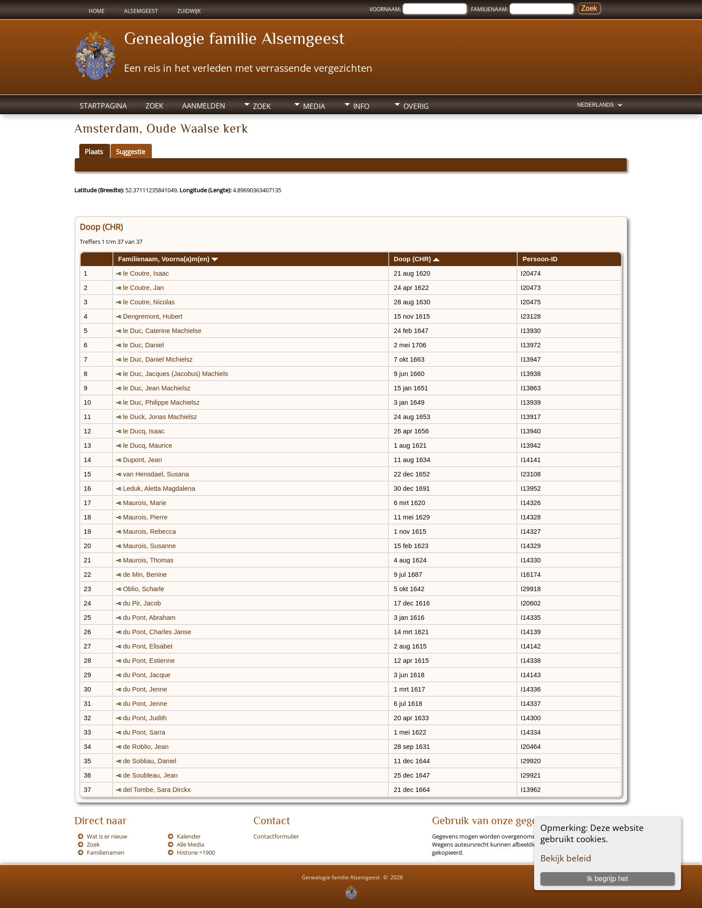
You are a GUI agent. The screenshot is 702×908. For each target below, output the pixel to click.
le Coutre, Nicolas (149, 302)
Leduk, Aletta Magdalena (159, 488)
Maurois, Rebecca (149, 531)
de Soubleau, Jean (150, 775)
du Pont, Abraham (149, 617)
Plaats (94, 151)
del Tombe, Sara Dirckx (157, 789)
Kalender (189, 836)
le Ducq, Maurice (147, 445)
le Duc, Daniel (143, 345)
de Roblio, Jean (146, 746)
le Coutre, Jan (143, 287)
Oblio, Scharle (143, 588)
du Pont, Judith (145, 718)
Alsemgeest (141, 11)
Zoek (154, 106)
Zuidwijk (189, 11)
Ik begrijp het (607, 878)
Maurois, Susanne (149, 545)
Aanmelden (203, 106)
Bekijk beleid (565, 858)
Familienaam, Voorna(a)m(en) (168, 259)
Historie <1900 (196, 852)
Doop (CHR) (417, 259)
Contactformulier (276, 836)
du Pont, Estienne (149, 660)
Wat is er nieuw (107, 836)
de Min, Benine (145, 574)
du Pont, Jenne (145, 689)
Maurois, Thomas (148, 560)
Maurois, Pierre (145, 517)
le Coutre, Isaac (146, 273)
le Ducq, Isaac (144, 431)
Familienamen (105, 852)
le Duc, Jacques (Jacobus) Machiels (175, 373)
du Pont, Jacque (147, 675)
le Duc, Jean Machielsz (157, 388)
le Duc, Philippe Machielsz (161, 402)
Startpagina (103, 106)
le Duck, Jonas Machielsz (160, 416)
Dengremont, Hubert (153, 316)
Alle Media (190, 844)
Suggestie (130, 151)
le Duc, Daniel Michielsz (158, 359)
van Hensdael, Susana (156, 474)
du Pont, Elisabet (148, 646)
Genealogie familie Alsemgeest (234, 38)
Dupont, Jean (142, 459)
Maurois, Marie (145, 502)
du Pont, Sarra (144, 732)
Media (314, 106)
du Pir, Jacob (142, 603)
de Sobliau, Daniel (149, 761)
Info (361, 106)
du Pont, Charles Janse (157, 632)
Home (97, 11)
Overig (416, 106)
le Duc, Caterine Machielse (162, 330)
